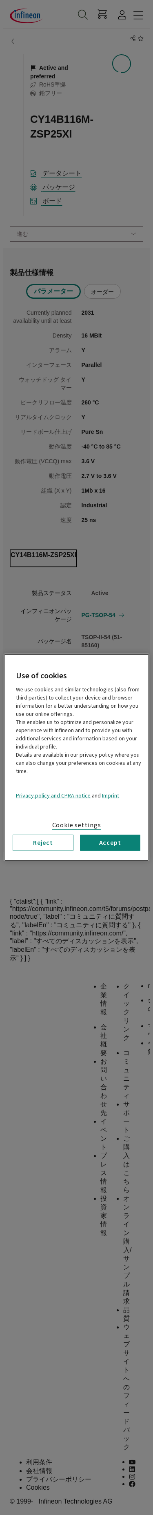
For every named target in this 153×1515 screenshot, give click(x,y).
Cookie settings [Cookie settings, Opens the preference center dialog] (76, 825)
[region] (76, 757)
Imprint (110, 796)
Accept (110, 842)
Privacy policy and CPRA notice (53, 796)
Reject (43, 842)
